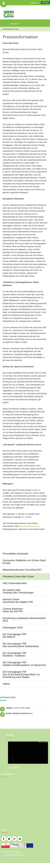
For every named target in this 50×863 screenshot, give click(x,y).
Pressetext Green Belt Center (18, 576)
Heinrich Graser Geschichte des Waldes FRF (18, 600)
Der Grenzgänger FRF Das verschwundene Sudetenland (21, 645)
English (33, 3)
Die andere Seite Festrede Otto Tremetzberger (18, 591)
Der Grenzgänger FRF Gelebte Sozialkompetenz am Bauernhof (24, 663)
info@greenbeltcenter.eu (22, 713)
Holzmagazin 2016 (13, 627)
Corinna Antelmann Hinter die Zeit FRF (13, 610)
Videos (6, 684)
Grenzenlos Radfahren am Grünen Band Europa (24, 561)
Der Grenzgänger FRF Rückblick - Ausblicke (15, 654)
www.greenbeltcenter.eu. (29, 526)
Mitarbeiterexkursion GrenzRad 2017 (22, 569)
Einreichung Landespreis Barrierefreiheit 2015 (24, 619)
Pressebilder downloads (15, 553)
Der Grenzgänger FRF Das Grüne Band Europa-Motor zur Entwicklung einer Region (21, 674)
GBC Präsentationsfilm (15, 583)
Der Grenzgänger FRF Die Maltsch (15, 635)
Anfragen (45, 2)
